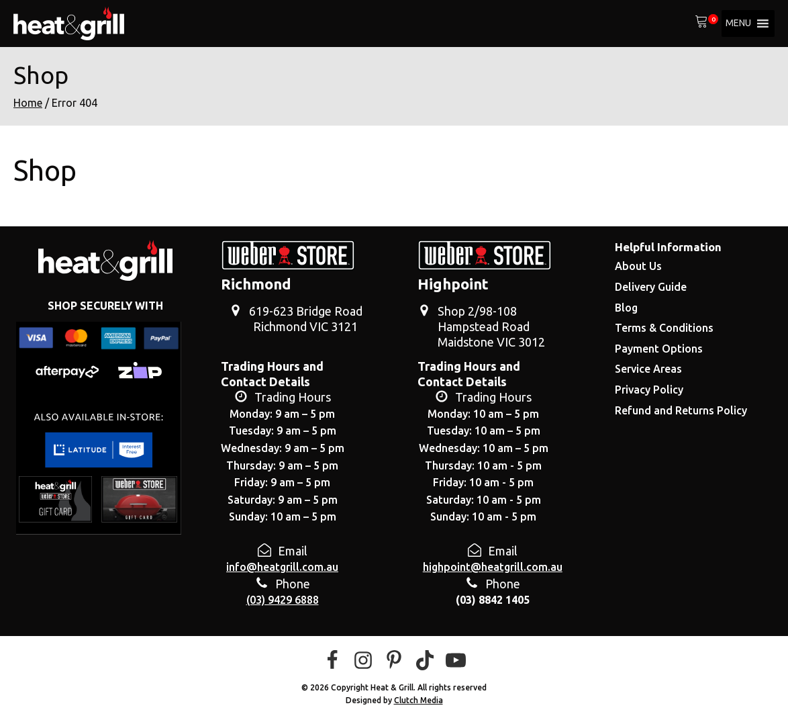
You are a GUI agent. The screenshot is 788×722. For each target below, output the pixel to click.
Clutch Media (418, 700)
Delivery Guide (651, 287)
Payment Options (659, 349)
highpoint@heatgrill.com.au (492, 567)
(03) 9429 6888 (282, 600)
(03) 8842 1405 (493, 600)
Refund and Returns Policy (681, 410)
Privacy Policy (649, 389)
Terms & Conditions (664, 328)
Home (27, 103)
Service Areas (648, 369)
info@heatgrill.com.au (282, 567)
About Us (638, 266)
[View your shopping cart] (701, 23)
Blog (626, 308)
